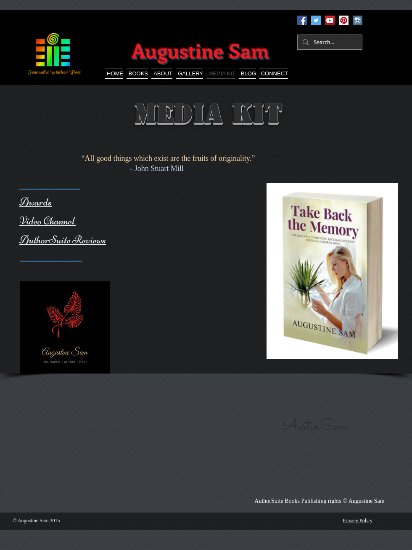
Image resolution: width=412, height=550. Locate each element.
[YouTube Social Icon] (330, 20)
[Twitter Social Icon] (316, 20)
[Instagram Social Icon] (357, 20)
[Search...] (329, 42)
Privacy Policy (357, 520)
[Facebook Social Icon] (302, 20)
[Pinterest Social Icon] (344, 20)
